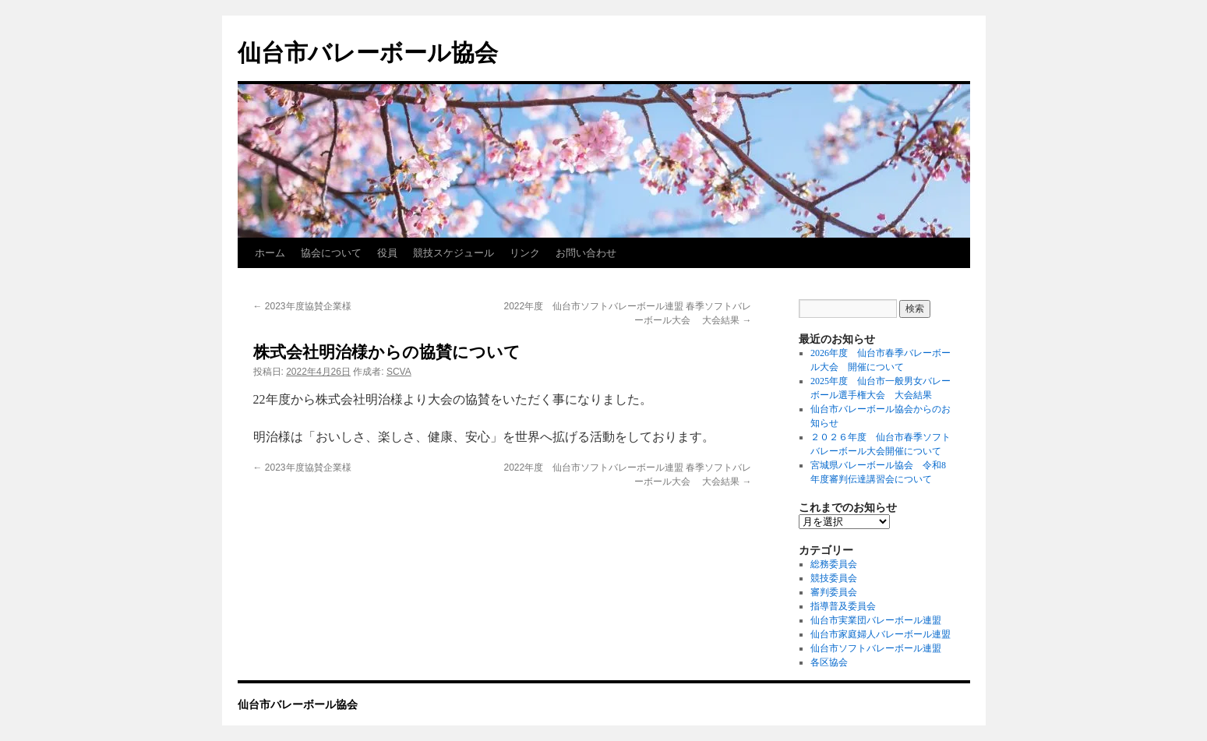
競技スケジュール (453, 253)
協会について (331, 253)
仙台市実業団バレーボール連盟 (875, 620)
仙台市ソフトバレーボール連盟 (875, 648)
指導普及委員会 (843, 606)
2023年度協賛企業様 (302, 306)
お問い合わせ (586, 253)
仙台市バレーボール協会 (368, 52)
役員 (387, 253)
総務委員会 (833, 564)
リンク (525, 253)
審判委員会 (833, 592)
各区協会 (829, 662)
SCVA (398, 371)
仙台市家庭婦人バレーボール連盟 (880, 634)
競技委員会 (833, 578)
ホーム (270, 253)
